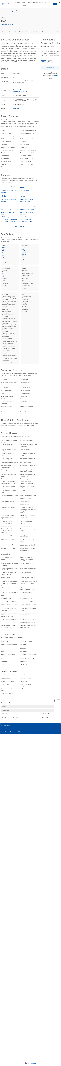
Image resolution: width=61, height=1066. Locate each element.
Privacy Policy (4, 731)
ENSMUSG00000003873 (20, 91)
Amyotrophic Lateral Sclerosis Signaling (9, 191)
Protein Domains (19, 31)
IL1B (3, 277)
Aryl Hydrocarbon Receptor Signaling (8, 195)
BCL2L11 (4, 252)
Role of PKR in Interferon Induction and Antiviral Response (26, 221)
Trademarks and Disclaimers (17, 731)
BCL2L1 (4, 251)
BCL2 (3, 254)
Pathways (28, 31)
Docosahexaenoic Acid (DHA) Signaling (9, 200)
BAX (23, 249)
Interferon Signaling (6, 209)
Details (11, 31)
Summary (4, 31)
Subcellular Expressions (48, 31)
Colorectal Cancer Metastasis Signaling (27, 195)
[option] (3, 18)
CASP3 (24, 252)
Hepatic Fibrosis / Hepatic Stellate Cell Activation (27, 200)
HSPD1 (4, 247)
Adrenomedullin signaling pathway (26, 186)
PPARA (4, 285)
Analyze (29, 2)
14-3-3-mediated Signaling (8, 186)
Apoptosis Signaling (25, 190)
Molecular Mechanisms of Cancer (7, 213)
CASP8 (24, 251)
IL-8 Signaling (4, 206)
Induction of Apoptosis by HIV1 (28, 206)
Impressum (29, 731)
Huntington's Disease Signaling (9, 204)
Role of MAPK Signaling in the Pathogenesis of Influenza (9, 220)
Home (3, 11)
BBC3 (3, 256)
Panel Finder (54, 75)
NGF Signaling (5, 216)
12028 (18, 89)
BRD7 (3, 261)
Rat (18, 108)
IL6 (22, 262)
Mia (3, 249)
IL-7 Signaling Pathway (26, 204)
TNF (23, 259)
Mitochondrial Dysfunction (27, 209)
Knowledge (35, 2)
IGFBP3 (4, 259)
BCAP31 (24, 254)
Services (41, 2)
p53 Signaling (23, 216)
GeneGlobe (8, 4)
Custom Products (23, 4)
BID (3, 257)
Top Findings (36, 31)
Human (14, 108)
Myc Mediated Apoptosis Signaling (26, 213)
